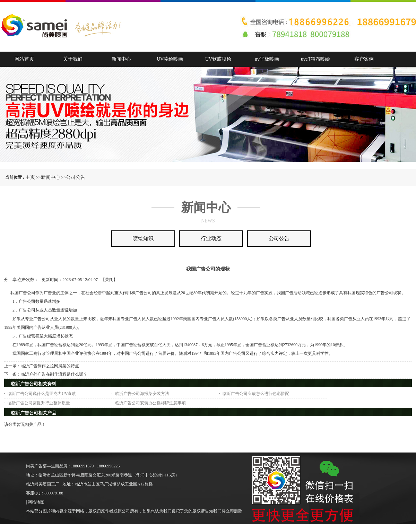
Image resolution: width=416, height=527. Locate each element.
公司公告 (75, 177)
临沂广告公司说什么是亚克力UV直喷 (42, 393)
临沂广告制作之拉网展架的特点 (50, 365)
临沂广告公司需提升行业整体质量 (39, 403)
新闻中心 (50, 177)
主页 (30, 177)
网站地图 (36, 502)
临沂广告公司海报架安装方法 (142, 393)
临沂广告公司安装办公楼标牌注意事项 (150, 403)
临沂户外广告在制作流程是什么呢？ (54, 374)
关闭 (109, 279)
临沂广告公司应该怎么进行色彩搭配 (256, 393)
